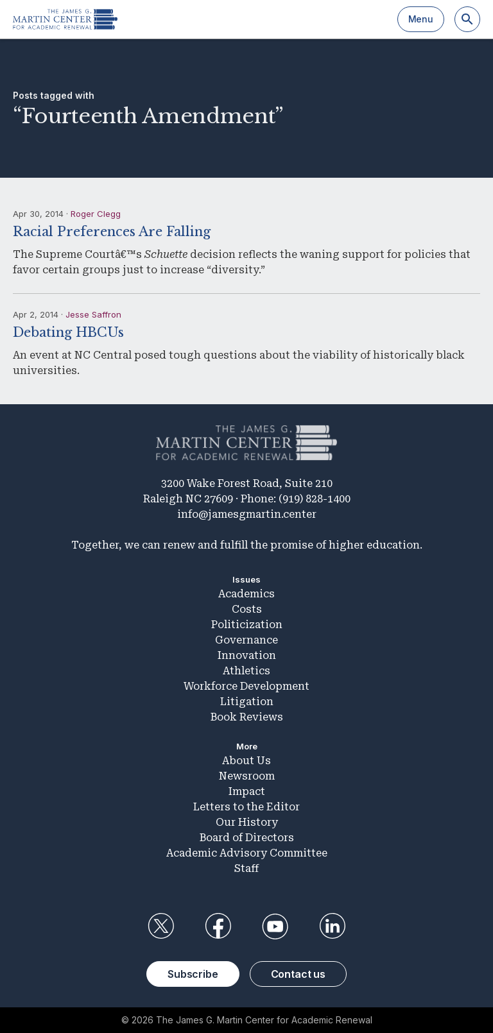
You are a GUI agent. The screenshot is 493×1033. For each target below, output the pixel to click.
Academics (246, 594)
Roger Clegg (96, 214)
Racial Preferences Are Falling (112, 231)
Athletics (246, 671)
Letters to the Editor (246, 807)
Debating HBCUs (68, 332)
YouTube (275, 926)
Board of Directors (247, 838)
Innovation (247, 655)
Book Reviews (247, 717)
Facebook (217, 926)
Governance (246, 640)
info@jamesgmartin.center (246, 514)
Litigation (246, 702)
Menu (420, 18)
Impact (247, 791)
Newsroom (247, 776)
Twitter (160, 926)
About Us (246, 761)
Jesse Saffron (93, 314)
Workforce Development (246, 686)
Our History (247, 822)
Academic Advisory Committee (246, 853)
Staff (246, 868)
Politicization (246, 625)
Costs (247, 609)
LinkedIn (332, 926)
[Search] (467, 19)
